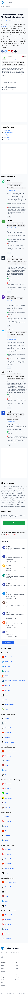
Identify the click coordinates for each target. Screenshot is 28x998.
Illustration (16, 376)
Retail (8, 261)
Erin (7, 631)
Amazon (7, 737)
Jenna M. (8, 574)
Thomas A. (8, 546)
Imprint (17, 968)
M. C (7, 593)
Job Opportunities (18, 223)
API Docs (3, 986)
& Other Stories (9, 742)
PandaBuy (8, 756)
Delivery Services (19, 259)
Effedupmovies (9, 704)
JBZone (7, 700)
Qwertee (7, 906)
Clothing (9, 64)
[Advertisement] (14, 108)
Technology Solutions (20, 264)
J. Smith (8, 583)
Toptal (9, 412)
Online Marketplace (18, 183)
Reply (15, 552)
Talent (8, 417)
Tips (2, 983)
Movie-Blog (8, 666)
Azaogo (3, 26)
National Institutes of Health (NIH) (15, 681)
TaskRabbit (10, 296)
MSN (6, 695)
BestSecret (8, 775)
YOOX (6, 770)
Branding (22, 376)
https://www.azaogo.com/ (13, 58)
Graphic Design (17, 373)
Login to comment (8, 642)
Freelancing (9, 183)
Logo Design (9, 373)
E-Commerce (14, 261)
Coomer (7, 723)
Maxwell (8, 556)
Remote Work (10, 187)
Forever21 (8, 728)
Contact (3, 980)
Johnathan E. (9, 565)
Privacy (17, 977)
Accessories (21, 64)
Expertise (22, 414)
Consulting (9, 419)
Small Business (17, 185)
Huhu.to (7, 807)
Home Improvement (11, 298)
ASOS (6, 873)
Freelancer (10, 330)
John (7, 622)
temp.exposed (9, 661)
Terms (17, 980)
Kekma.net (8, 685)
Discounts (11, 62)
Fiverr (8, 180)
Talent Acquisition (21, 225)
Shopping (5, 62)
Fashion (15, 64)
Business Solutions (22, 261)
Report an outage (11, 534)
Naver (7, 793)
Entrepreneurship (18, 187)
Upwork (9, 221)
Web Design (9, 376)
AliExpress (8, 732)
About (17, 965)
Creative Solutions (20, 378)
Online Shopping (20, 62)
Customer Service (11, 264)
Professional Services (11, 225)
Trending (3, 968)
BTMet (7, 676)
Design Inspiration (11, 378)
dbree (6, 709)
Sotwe (7, 671)
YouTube (7, 690)
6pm (6, 765)
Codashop (8, 803)
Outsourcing (9, 185)
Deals (4, 64)
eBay (6, 840)
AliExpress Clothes (10, 657)
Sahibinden (8, 798)
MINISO (7, 934)
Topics (3, 971)
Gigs (24, 187)
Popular (3, 965)
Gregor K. (5, 20)
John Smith (9, 602)
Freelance (9, 414)
